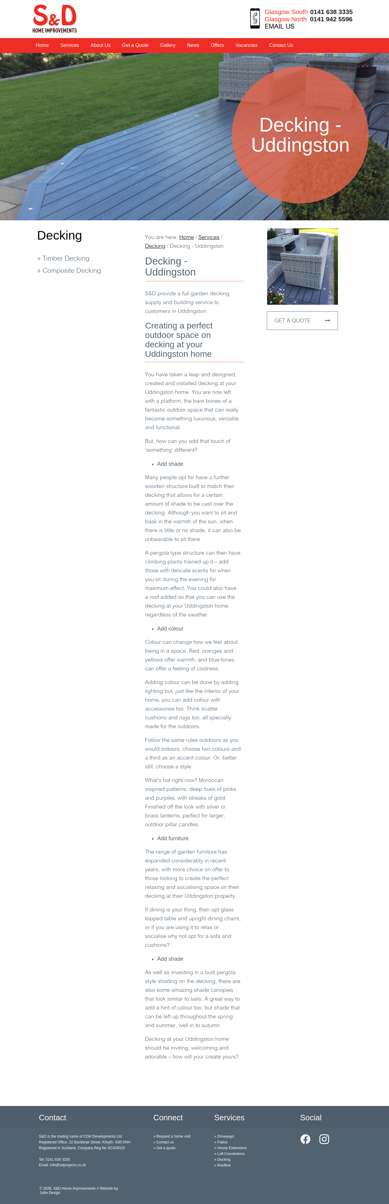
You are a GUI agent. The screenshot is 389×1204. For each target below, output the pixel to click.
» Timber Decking (63, 258)
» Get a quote (164, 1148)
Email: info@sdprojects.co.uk (62, 1165)
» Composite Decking (69, 271)
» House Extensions (230, 1148)
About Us (101, 45)
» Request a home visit (172, 1136)
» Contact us (163, 1142)
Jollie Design (50, 1193)
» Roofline (222, 1165)
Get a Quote (135, 45)
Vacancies (247, 45)
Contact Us (281, 45)
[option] (194, 136)
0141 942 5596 (331, 19)
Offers (217, 45)
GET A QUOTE (302, 321)
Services (69, 45)
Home (42, 45)
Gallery (168, 45)
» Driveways (224, 1136)
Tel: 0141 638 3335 (54, 1159)
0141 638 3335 (331, 11)
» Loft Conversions (229, 1154)
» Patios (220, 1142)
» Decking (222, 1159)
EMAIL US (279, 27)
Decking (59, 235)
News (193, 45)
